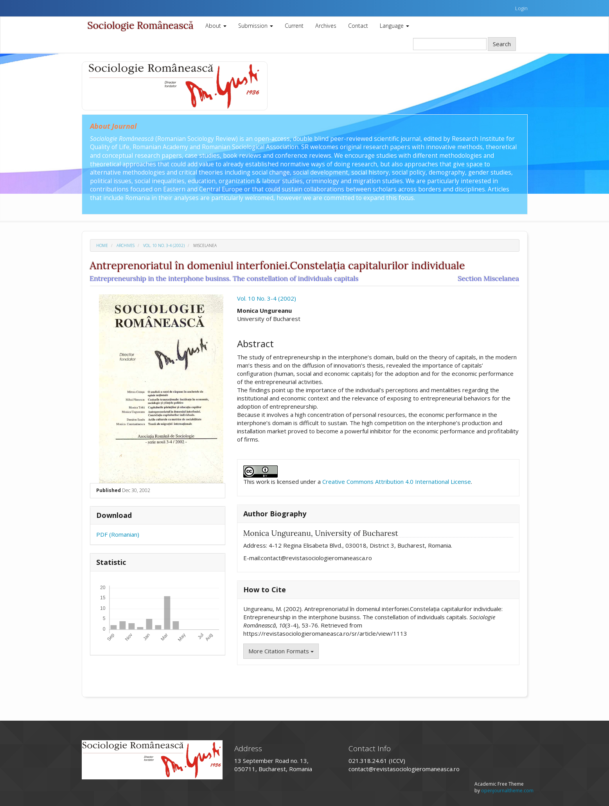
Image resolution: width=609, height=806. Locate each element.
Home (102, 245)
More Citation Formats (281, 651)
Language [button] (394, 25)
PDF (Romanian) (117, 534)
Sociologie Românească (141, 25)
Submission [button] (255, 25)
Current (294, 25)
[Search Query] (450, 44)
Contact (358, 25)
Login (521, 8)
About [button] (215, 25)
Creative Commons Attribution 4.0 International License (396, 481)
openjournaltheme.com (507, 790)
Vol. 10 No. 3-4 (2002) (164, 245)
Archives (325, 25)
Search (502, 44)
